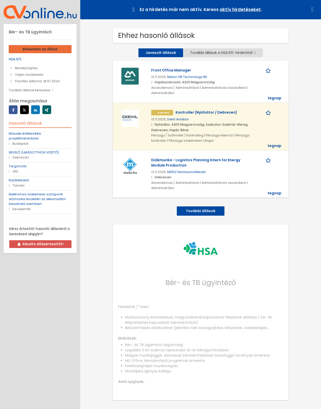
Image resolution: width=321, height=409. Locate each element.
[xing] (46, 109)
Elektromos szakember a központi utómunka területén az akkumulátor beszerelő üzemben (37, 199)
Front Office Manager (171, 70)
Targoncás (18, 166)
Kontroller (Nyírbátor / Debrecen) (206, 112)
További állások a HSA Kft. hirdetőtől (223, 52)
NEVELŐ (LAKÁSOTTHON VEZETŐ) (34, 152)
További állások (200, 210)
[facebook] (13, 109)
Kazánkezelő (19, 180)
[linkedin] (35, 109)
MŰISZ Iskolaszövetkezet (186, 172)
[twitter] (24, 109)
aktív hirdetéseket (240, 10)
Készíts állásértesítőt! (40, 244)
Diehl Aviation (178, 119)
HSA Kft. (15, 59)
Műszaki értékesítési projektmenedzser (25, 135)
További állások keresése (29, 90)
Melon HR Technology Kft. (187, 77)
